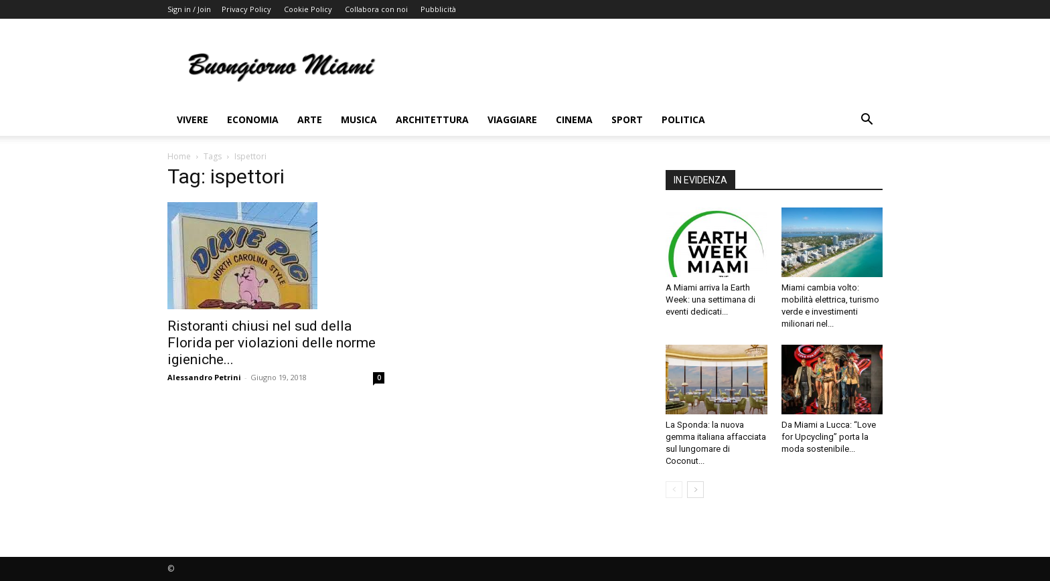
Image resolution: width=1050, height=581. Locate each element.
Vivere (192, 119)
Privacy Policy (246, 9)
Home (179, 156)
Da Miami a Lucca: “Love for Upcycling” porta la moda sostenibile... (828, 437)
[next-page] (695, 489)
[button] (866, 120)
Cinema (574, 119)
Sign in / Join (189, 9)
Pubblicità (438, 9)
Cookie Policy (308, 9)
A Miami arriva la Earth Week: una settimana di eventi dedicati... (710, 299)
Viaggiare (512, 119)
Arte (309, 119)
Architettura (432, 119)
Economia (253, 119)
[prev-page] (674, 489)
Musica (359, 119)
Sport (627, 119)
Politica (683, 119)
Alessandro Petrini (204, 377)
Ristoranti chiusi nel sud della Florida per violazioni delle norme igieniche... (271, 342)
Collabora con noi (376, 9)
